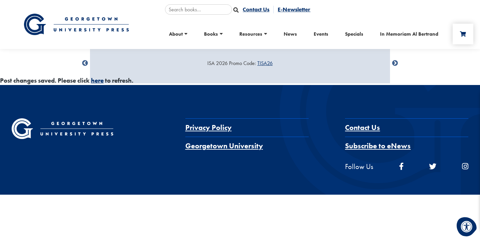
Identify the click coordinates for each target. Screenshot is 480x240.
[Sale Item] (240, 63)
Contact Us (362, 127)
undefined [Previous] (85, 63)
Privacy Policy (208, 127)
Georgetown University (224, 146)
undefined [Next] (395, 63)
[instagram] (465, 166)
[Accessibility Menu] (467, 227)
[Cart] (463, 34)
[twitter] (432, 166)
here (97, 81)
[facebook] (401, 166)
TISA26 (265, 63)
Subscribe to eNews (378, 146)
